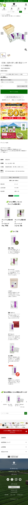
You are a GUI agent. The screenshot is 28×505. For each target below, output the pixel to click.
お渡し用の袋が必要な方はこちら (13, 97)
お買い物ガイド (4, 9)
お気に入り (18, 9)
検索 (20, 12)
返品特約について (6, 99)
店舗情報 (3, 437)
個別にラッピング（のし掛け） (6, 79)
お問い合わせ (14, 474)
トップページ (3, 14)
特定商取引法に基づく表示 (14, 471)
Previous (2, 33)
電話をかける (14, 487)
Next (26, 33)
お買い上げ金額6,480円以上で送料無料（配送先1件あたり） (14, 1)
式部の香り (8, 14)
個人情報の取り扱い (14, 468)
